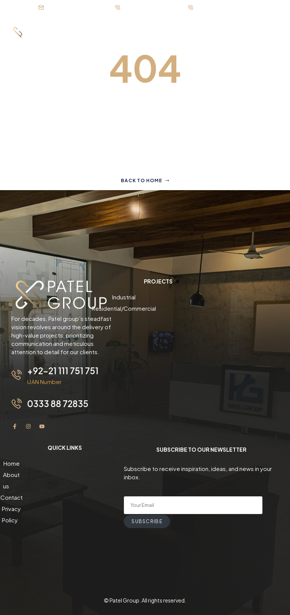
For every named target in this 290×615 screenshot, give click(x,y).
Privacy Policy (65, 496)
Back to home (145, 180)
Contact (65, 485)
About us (65, 473)
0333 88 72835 (58, 403)
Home (65, 462)
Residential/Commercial (158, 308)
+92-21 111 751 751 (63, 370)
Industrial (158, 297)
